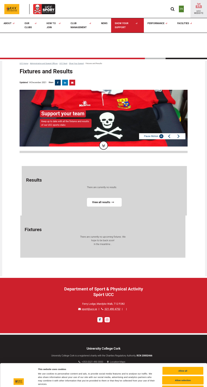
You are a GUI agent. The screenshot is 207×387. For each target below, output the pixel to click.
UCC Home (24, 64)
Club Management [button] (81, 25)
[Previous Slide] (169, 136)
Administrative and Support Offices (44, 64)
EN (181, 9)
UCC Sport (63, 64)
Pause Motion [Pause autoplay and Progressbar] (153, 136)
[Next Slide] (178, 136)
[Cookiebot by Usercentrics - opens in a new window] (18, 381)
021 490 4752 (110, 308)
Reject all (183, 368)
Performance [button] (157, 25)
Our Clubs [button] (30, 25)
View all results (103, 202)
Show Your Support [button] (126, 25)
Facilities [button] (184, 25)
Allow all (182, 349)
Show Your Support (76, 64)
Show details (152, 381)
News (104, 23)
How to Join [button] (53, 25)
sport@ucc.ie (87, 308)
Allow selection (183, 358)
